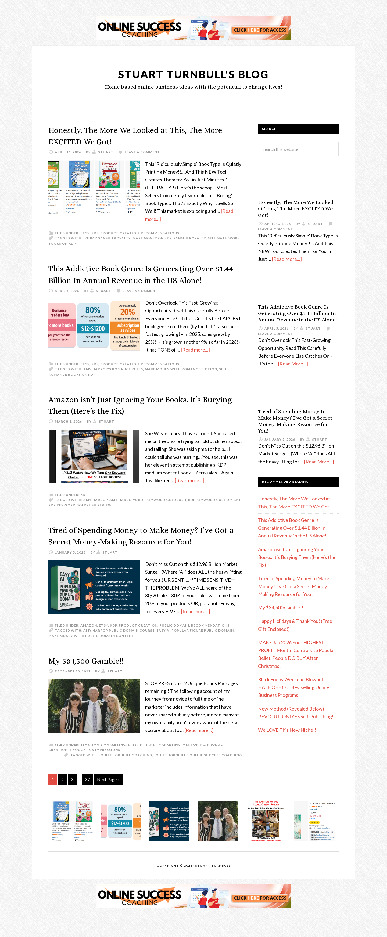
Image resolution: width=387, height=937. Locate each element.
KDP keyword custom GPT (214, 511)
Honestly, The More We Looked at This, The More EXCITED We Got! (296, 208)
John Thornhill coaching (125, 778)
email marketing (108, 768)
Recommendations (160, 233)
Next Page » (108, 802)
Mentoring (193, 768)
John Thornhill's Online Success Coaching (198, 778)
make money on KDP (151, 238)
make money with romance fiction (181, 381)
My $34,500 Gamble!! (93, 683)
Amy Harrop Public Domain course (119, 654)
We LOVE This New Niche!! (287, 730)
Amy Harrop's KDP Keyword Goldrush (147, 511)
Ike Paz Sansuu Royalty (107, 238)
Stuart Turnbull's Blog (194, 73)
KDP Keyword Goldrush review (80, 517)
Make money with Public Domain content (91, 659)
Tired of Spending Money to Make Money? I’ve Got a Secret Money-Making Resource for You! (139, 553)
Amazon (88, 648)
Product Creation (119, 233)
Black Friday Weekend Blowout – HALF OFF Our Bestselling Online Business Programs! (293, 687)
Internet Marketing (160, 768)
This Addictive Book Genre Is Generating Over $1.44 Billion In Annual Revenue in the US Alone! (141, 279)
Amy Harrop (95, 511)
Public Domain (174, 648)
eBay (84, 768)
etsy (84, 233)
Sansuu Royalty (189, 238)
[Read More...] (287, 259)
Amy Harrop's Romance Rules (113, 381)
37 (87, 802)
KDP (94, 233)
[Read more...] (195, 361)
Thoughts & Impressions (95, 773)
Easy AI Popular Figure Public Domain (195, 654)
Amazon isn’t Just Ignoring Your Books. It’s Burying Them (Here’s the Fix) (296, 557)
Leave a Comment (142, 152)
